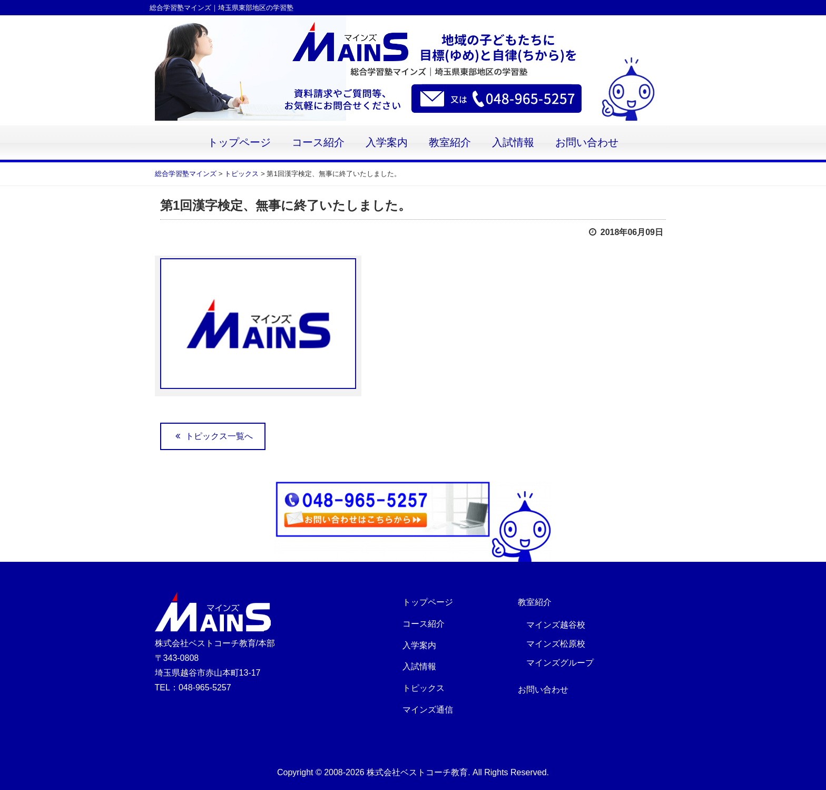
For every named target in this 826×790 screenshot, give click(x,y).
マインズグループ (560, 662)
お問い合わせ (586, 142)
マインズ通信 (427, 709)
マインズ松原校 (555, 643)
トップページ (239, 142)
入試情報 (513, 142)
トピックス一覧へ (212, 436)
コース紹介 (318, 142)
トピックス (423, 688)
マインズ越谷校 (555, 624)
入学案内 (387, 142)
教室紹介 (450, 142)
